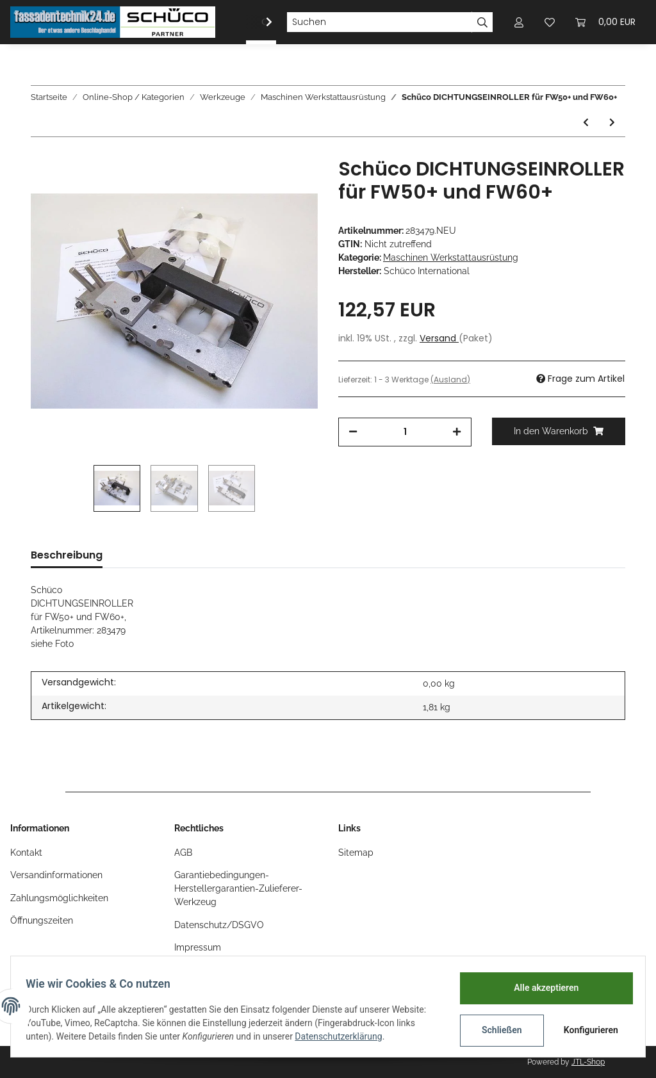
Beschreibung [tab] (66, 555)
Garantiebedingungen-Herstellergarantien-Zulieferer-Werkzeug (238, 888)
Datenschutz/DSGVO (219, 925)
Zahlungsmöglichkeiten (59, 898)
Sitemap (355, 852)
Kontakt (26, 852)
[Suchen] (379, 22)
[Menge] (404, 432)
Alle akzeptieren (540, 988)
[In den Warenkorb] (558, 431)
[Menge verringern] (353, 432)
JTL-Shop (588, 1062)
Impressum (197, 947)
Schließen (496, 1030)
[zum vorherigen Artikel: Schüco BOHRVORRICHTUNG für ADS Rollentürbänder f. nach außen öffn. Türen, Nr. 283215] (586, 122)
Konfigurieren (586, 1030)
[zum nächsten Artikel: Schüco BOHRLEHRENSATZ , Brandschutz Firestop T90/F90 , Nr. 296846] (612, 122)
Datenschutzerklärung (384, 1036)
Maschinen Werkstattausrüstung (450, 257)
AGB (183, 852)
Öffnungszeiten (41, 920)
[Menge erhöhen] (457, 432)
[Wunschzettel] (549, 22)
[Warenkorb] (605, 22)
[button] (519, 22)
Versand (439, 338)
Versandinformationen (56, 875)
